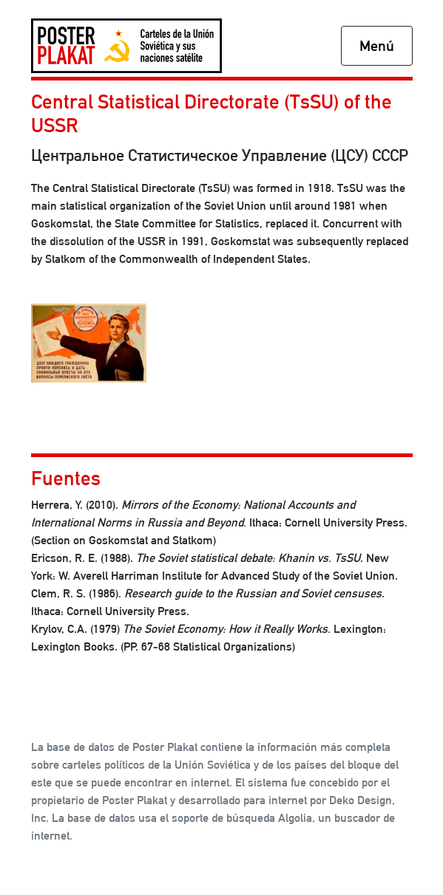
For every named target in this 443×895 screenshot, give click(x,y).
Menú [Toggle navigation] (376, 46)
